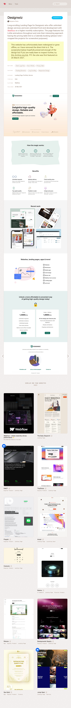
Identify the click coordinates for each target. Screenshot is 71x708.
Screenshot (57, 17)
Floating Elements (21, 70)
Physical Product (59, 592)
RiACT (6, 488)
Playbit (6, 539)
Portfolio (25, 75)
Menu (10, 4)
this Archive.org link (19, 55)
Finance (20, 694)
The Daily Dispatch (43, 436)
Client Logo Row (20, 66)
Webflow (11, 30)
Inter (16, 79)
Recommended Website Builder (12, 439)
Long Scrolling (32, 70)
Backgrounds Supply (44, 641)
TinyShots (40, 488)
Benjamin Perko (13, 21)
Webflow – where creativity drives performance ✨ (15, 436)
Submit (35, 385)
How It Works (31, 66)
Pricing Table (40, 66)
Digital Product (8, 490)
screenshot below (18, 50)
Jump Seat (41, 692)
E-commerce (40, 592)
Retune (6, 641)
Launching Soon (51, 541)
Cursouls (7, 566)
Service (31, 75)
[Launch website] (51, 436)
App (5, 643)
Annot (39, 539)
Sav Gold (7, 692)
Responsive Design (44, 70)
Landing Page (19, 75)
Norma (39, 590)
